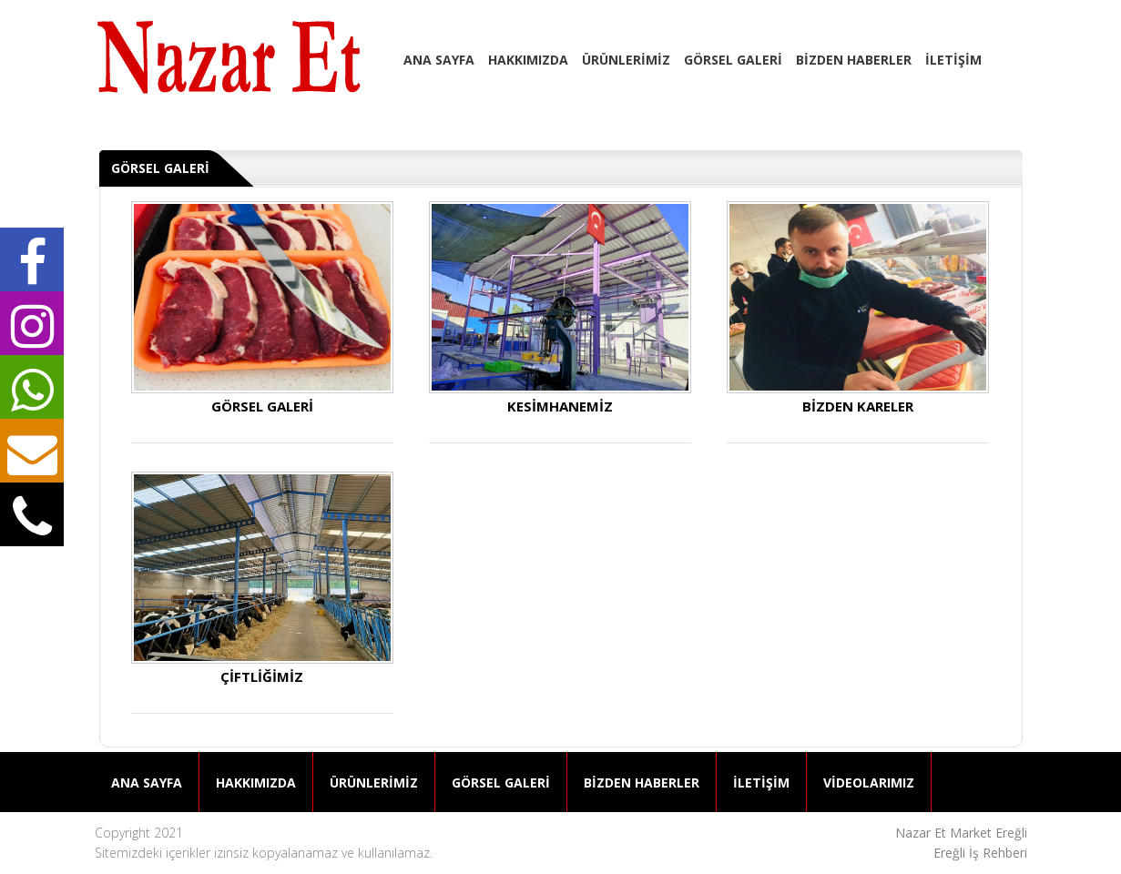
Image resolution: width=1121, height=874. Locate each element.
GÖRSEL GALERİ (733, 59)
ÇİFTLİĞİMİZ (262, 578)
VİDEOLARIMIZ (868, 782)
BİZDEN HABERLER (854, 59)
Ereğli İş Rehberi (980, 852)
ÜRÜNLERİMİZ (626, 59)
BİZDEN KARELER (858, 307)
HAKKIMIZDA (528, 59)
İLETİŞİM (953, 59)
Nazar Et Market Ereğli (961, 832)
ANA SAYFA (438, 59)
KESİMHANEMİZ (560, 307)
